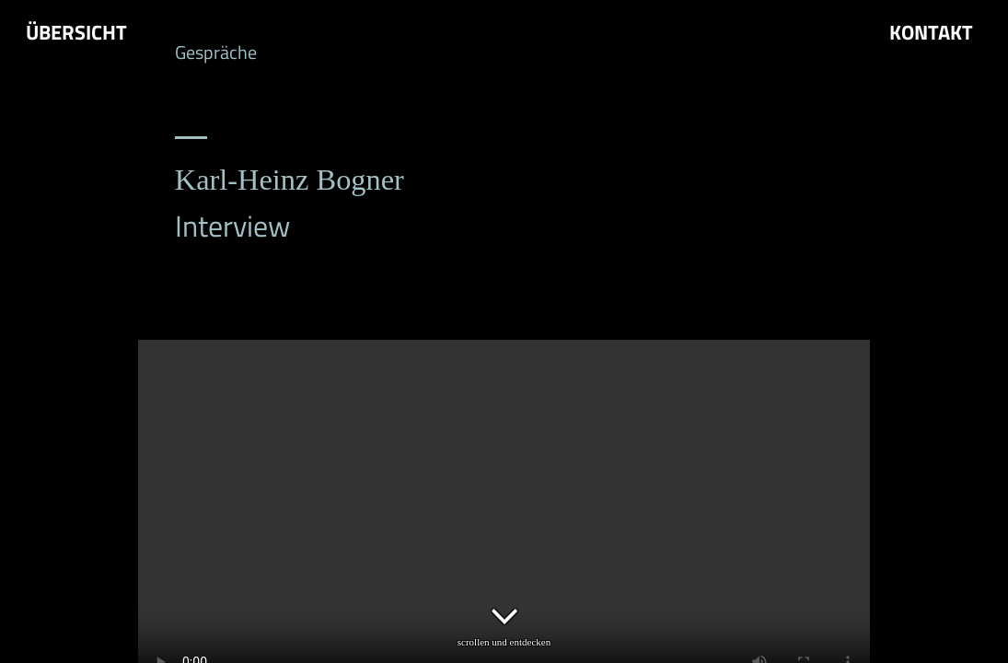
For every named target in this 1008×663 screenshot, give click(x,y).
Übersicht (76, 32)
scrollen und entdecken (504, 618)
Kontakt (931, 32)
